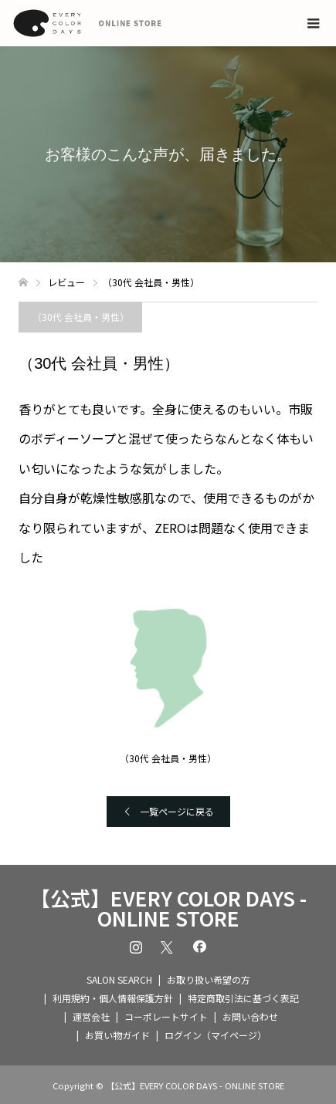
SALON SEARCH (119, 979)
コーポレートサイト (166, 1016)
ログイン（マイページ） (215, 1035)
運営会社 (91, 1016)
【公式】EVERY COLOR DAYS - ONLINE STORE (168, 908)
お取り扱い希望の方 (208, 979)
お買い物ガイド (117, 1035)
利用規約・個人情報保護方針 (113, 997)
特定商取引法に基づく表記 (243, 997)
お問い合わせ (250, 1016)
